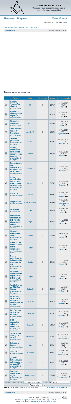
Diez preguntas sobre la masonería (14, 323)
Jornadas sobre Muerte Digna (15, 373)
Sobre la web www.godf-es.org (15, 335)
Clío (30, 210)
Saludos (13, 351)
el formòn (30, 352)
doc (30, 345)
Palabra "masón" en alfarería (15, 104)
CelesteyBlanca (30, 202)
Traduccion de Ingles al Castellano (16, 131)
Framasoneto (30, 375)
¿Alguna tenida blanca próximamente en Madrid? (16, 361)
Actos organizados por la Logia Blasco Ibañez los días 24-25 (16, 181)
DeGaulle (30, 289)
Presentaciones (17, 195)
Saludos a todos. (14, 344)
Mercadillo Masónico (14, 122)
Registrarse (22, 19)
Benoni (30, 195)
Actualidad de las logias (15, 143)
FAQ (55, 19)
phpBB (26, 400)
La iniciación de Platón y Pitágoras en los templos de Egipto (16, 300)
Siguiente (63, 387)
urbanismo (14, 209)
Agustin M (30, 132)
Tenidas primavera (14, 139)
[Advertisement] (28, 62)
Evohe (30, 363)
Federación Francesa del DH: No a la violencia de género (15, 220)
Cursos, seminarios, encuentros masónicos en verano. (16, 152)
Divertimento (16, 211)
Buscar (63, 19)
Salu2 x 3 (14, 193)
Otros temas (16, 108)
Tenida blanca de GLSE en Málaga (16, 287)
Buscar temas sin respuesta (14, 27)
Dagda (30, 222)
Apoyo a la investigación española (16, 114)
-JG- (30, 105)
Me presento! (15, 201)
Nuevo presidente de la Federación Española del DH (16, 260)
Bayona (30, 183)
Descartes (30, 336)
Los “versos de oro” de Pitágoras (15, 312)
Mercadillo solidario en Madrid (15, 233)
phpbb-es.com (51, 401)
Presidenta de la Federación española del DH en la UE (16, 275)
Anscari (30, 141)
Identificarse (9, 19)
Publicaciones (17, 174)
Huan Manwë (37, 401)
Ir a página (51, 387)
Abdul (30, 123)
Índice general (10, 30)
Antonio (30, 154)
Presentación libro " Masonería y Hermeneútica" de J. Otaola (16, 167)
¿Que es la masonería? (15, 329)
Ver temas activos (32, 27)
